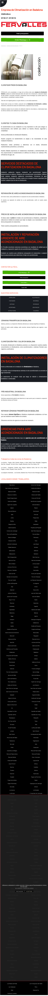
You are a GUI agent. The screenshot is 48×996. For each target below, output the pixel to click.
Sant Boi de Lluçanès (36, 501)
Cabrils (36, 616)
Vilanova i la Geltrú (12, 494)
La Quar (12, 731)
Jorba (12, 517)
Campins (12, 619)
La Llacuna (12, 790)
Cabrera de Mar (36, 645)
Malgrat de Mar (12, 524)
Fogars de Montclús (36, 777)
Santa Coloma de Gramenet (12, 632)
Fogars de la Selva (12, 780)
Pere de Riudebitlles (12, 534)
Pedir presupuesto (22, 33)
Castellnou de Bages (12, 750)
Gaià (12, 514)
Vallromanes (12, 550)
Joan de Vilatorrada (36, 593)
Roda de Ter (36, 990)
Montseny (36, 537)
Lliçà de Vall (36, 760)
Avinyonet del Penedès (12, 655)
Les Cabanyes (12, 987)
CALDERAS (36, 310)
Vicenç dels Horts (12, 701)
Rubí (12, 990)
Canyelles (36, 567)
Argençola (35, 747)
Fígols (35, 780)
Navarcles (36, 603)
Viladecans (12, 652)
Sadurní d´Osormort (12, 704)
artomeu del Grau (36, 642)
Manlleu (12, 521)
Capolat (36, 606)
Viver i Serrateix (36, 757)
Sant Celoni (12, 734)
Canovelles (36, 570)
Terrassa (12, 724)
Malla (36, 521)
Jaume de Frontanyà (12, 596)
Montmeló (36, 737)
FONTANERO (12, 301)
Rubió (35, 599)
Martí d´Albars (12, 563)
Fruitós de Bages (36, 668)
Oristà (35, 586)
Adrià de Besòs (36, 504)
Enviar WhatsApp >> (22, 40)
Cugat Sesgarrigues (12, 498)
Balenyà (36, 613)
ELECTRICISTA (36, 297)
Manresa (12, 603)
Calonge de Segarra (36, 619)
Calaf (36, 708)
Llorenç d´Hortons (12, 567)
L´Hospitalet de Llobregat (36, 793)
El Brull (36, 786)
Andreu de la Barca (36, 488)
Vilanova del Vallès (35, 494)
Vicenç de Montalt (36, 498)
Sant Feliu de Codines (36, 688)
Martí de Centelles (36, 560)
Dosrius (12, 767)
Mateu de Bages (12, 537)
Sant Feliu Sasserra (36, 531)
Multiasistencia (3, 45)
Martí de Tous (12, 560)
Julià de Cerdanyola (12, 544)
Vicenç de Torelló (36, 701)
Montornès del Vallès (12, 737)
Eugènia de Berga (36, 629)
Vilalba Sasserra (12, 547)
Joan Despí (36, 544)
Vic (12, 708)
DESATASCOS (36, 307)
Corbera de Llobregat (12, 531)
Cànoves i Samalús (12, 570)
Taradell (12, 777)
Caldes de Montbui (12, 685)
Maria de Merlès (12, 757)
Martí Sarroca (36, 557)
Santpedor (36, 524)
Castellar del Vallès (36, 711)
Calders (36, 658)
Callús (12, 622)
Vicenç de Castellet (36, 573)
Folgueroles (36, 517)
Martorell (12, 636)
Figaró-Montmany (12, 783)
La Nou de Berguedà (12, 583)
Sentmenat (36, 511)
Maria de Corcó (36, 639)
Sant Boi (12, 642)
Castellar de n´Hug (35, 714)
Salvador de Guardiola (12, 576)
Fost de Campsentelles (12, 672)
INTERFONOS (12, 307)
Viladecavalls (36, 649)
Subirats (12, 668)
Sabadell (12, 695)
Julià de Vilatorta (12, 593)
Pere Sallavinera (12, 681)
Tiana (36, 721)
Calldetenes (36, 622)
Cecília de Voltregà (36, 698)
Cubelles (36, 767)
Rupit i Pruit (12, 599)
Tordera (12, 770)
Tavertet (12, 773)
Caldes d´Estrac (12, 658)
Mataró (36, 508)
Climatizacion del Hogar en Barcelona (12, 45)
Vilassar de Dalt (36, 491)
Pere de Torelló (12, 580)
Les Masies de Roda (12, 983)
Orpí (12, 586)
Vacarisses (12, 665)
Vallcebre (36, 554)
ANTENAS (12, 304)
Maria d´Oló (36, 590)
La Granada (36, 790)
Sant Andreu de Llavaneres (12, 488)
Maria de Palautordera (12, 754)
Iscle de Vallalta (36, 596)
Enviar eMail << (24, 282)
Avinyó (36, 655)
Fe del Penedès (12, 727)
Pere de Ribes (35, 534)
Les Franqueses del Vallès (36, 983)
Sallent (12, 508)
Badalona (36, 652)
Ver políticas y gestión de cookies (24, 888)
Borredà (12, 744)
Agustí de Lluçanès (12, 504)
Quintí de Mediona (12, 678)
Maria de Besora (12, 511)
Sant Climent (36, 731)
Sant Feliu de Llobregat (12, 688)
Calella (12, 626)
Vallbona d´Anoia (36, 662)
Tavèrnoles (36, 773)
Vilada (35, 704)
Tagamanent (36, 740)
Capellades (12, 609)
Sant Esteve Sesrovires (12, 691)
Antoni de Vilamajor (36, 485)
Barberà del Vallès (36, 609)
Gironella (12, 786)
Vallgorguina (12, 554)
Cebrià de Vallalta (12, 501)
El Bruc (36, 763)
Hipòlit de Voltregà (36, 681)
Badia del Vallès (12, 491)
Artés (12, 747)
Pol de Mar (35, 678)
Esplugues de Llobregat (36, 783)
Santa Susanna (12, 527)
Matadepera (12, 718)
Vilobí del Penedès (12, 760)
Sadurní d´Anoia (12, 698)
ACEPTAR (29, 891)
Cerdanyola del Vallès (36, 734)
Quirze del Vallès (12, 675)
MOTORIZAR (36, 304)
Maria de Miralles (36, 754)
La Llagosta (36, 583)
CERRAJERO (12, 297)
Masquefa (36, 718)
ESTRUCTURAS (12, 310)
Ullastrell (12, 590)
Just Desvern (36, 685)
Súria (36, 665)
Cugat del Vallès (36, 695)
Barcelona (12, 485)
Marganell (36, 636)
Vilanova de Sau (12, 639)
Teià (36, 724)
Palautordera (36, 691)
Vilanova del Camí (12, 645)
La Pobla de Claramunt (36, 580)
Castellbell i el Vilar (12, 711)
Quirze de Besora (36, 675)
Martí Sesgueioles (12, 557)
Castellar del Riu (12, 714)
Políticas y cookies (12, 993)
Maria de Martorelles (36, 750)
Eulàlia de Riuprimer (12, 629)
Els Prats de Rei (12, 721)
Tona (36, 540)
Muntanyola (12, 662)
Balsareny (12, 613)
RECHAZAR (19, 891)
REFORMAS (36, 301)
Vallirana (36, 550)
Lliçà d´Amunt (12, 763)
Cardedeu (12, 606)
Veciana (36, 547)
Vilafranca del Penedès (12, 649)
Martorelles (36, 632)
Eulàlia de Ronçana (36, 626)
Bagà (12, 616)
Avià (36, 744)
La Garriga (12, 793)
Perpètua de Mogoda (36, 527)
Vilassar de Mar (12, 540)
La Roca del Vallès (36, 727)
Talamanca (12, 740)
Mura (36, 987)
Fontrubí (36, 514)
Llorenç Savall (35, 563)
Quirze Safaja (36, 672)
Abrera (36, 770)
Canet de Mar (12, 573)
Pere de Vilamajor (36, 576)
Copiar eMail (24, 287)
